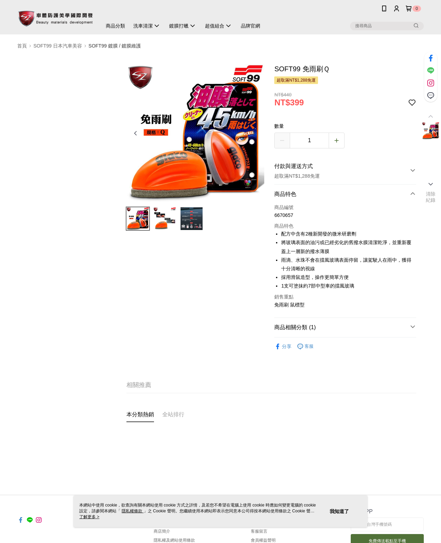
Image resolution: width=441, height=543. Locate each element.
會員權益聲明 (263, 540)
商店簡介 (162, 531)
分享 (282, 346)
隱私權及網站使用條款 (174, 540)
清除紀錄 (431, 197)
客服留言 (259, 531)
